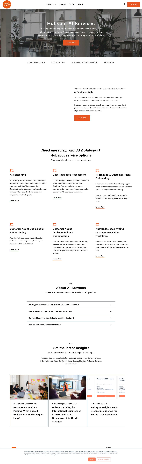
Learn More (71, 42)
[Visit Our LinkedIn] (11, 439)
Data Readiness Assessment (84, 62)
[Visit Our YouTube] (24, 439)
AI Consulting (58, 62)
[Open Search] (124, 4)
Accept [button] (92, 459)
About (81, 4)
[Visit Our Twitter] (19, 439)
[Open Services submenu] (55, 4)
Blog (72, 4)
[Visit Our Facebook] (15, 439)
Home (108, 428)
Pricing (63, 4)
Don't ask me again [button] (103, 459)
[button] (71, 285)
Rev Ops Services (112, 433)
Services (50, 4)
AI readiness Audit (36, 62)
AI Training (109, 62)
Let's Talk (133, 4)
